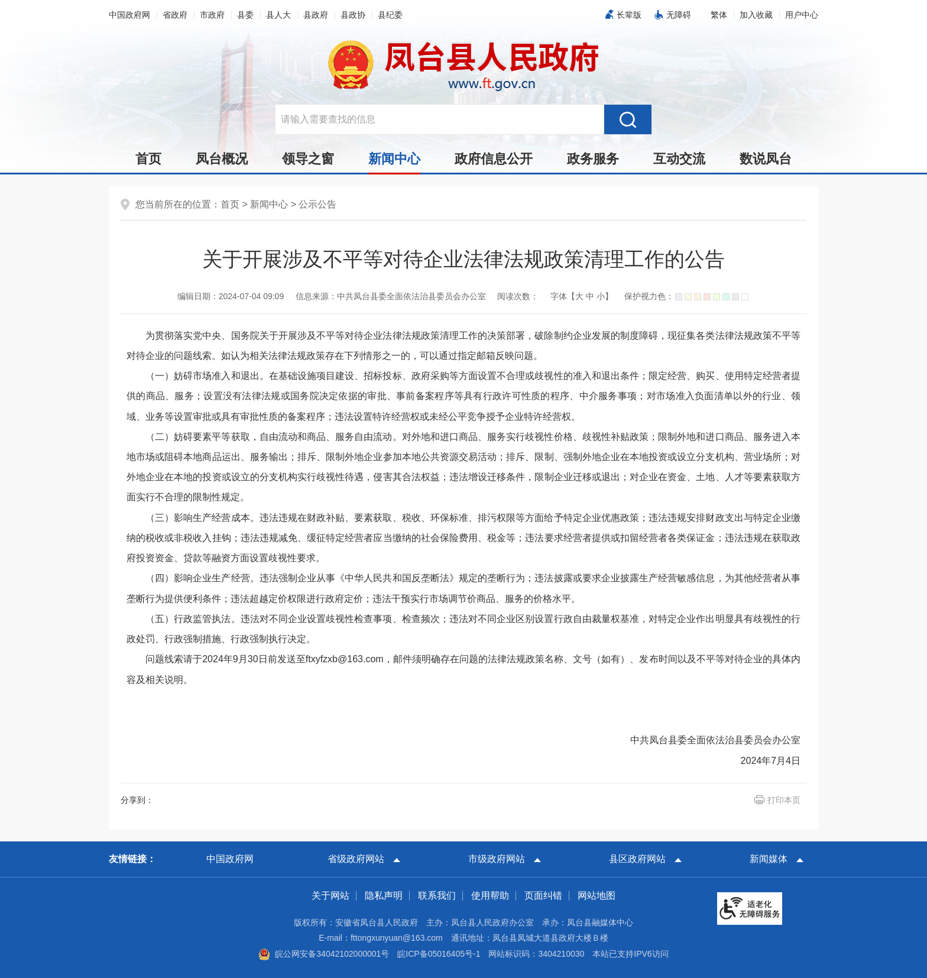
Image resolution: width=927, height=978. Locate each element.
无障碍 (678, 15)
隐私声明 (384, 895)
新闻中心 (394, 162)
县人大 (278, 15)
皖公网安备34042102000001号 (323, 953)
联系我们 (437, 895)
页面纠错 (543, 895)
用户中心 (801, 15)
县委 (245, 15)
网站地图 (596, 895)
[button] (719, 14)
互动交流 (679, 158)
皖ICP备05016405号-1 (438, 953)
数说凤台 (766, 158)
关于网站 (330, 895)
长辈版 (629, 15)
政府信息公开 (494, 158)
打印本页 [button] (783, 800)
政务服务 (593, 158)
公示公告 (317, 204)
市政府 (212, 15)
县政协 (353, 15)
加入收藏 (756, 15)
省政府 (175, 15)
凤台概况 (222, 158)
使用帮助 (490, 895)
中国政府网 (129, 15)
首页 (148, 158)
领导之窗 (308, 158)
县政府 (315, 15)
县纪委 (390, 15)
